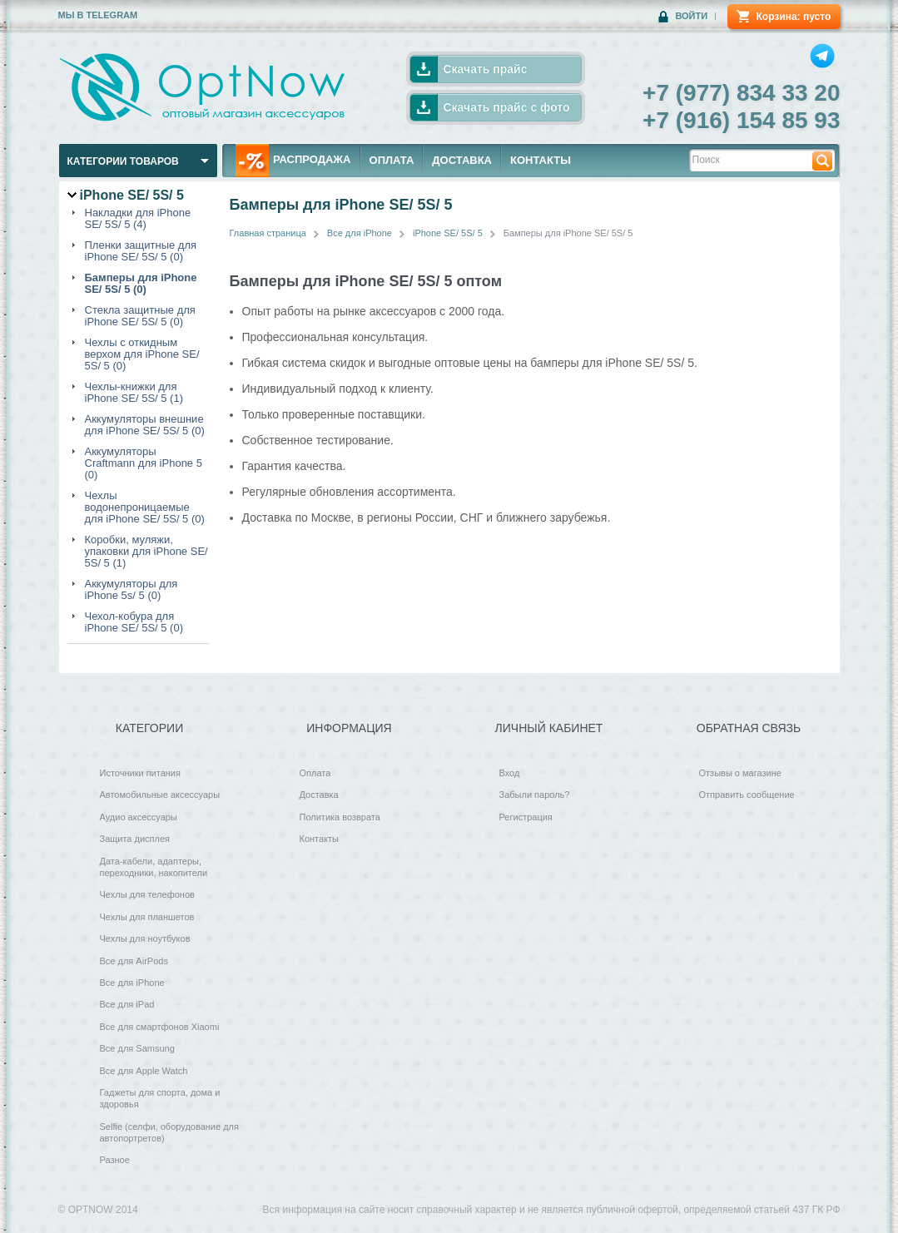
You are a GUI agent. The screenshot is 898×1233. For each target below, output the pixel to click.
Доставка (319, 795)
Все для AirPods (134, 961)
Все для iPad (127, 1004)
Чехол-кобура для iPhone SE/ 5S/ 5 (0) (134, 622)
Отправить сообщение (747, 795)
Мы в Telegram (98, 15)
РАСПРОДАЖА (293, 160)
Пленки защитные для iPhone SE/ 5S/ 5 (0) (141, 251)
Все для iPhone (359, 233)
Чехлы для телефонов (147, 894)
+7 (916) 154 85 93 (741, 120)
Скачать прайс (486, 69)
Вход (509, 773)
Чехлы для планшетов (147, 917)
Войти (691, 16)
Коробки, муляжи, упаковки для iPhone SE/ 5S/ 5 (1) (146, 551)
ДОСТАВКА (462, 160)
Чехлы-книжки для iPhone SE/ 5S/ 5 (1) (134, 392)
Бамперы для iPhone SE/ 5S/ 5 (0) (141, 283)
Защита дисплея (135, 839)
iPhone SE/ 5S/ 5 (448, 233)
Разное (115, 1160)
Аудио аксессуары (138, 817)
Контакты (320, 839)
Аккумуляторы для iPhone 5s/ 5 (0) (131, 590)
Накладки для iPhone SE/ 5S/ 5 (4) (138, 218)
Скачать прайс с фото (507, 107)
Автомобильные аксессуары (160, 795)
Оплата (315, 773)
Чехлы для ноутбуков (145, 938)
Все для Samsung (137, 1048)
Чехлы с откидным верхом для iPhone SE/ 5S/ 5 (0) (142, 354)
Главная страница (268, 233)
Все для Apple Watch (144, 1071)
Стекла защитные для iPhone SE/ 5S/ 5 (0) (140, 316)
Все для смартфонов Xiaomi (160, 1027)
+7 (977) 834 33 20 (741, 93)
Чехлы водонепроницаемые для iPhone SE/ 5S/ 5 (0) (145, 507)
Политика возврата (340, 817)
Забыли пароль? (534, 795)
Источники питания (140, 773)
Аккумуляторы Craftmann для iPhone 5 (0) (143, 463)
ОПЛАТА (392, 160)
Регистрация (526, 817)
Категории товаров (123, 161)
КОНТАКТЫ (540, 160)
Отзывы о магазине (740, 773)
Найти (822, 160)
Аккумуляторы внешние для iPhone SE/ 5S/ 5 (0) (145, 425)
